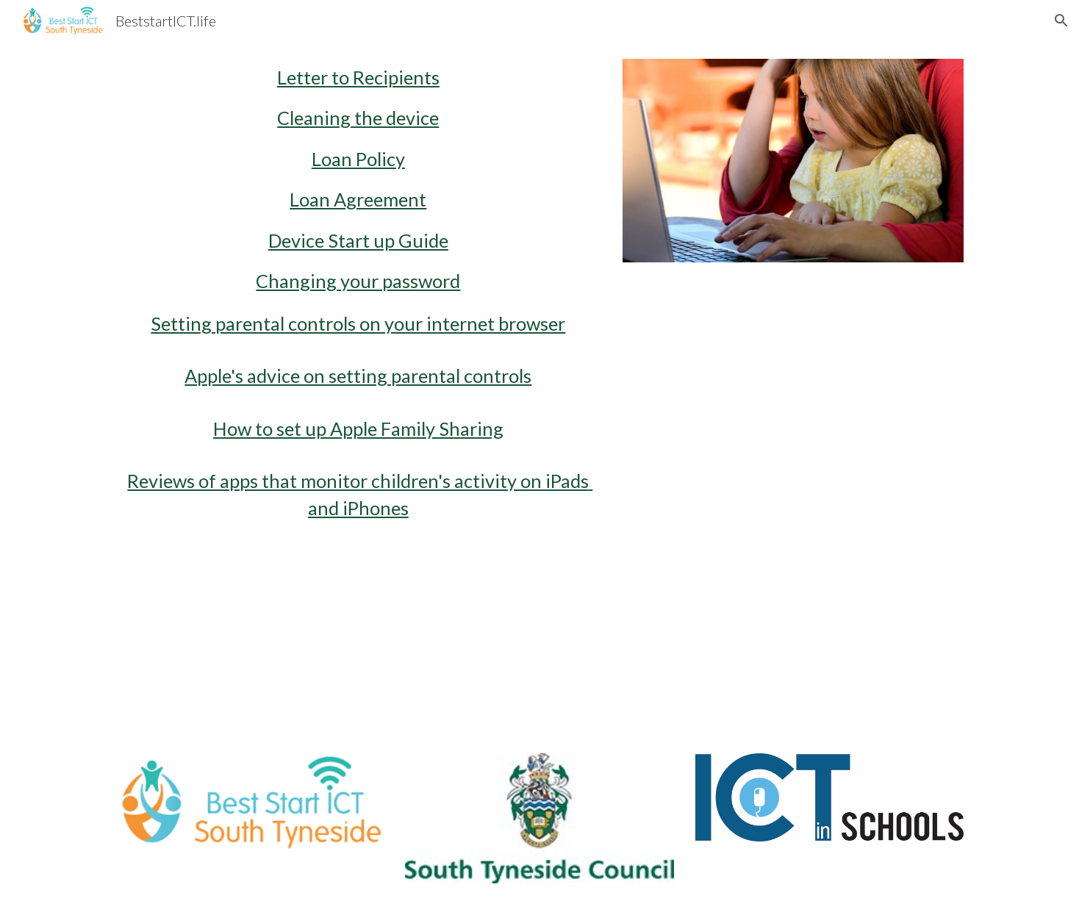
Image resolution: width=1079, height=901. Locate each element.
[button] (1061, 20)
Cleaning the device (358, 118)
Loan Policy (358, 159)
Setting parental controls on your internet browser (358, 323)
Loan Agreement (358, 199)
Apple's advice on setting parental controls (357, 376)
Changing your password (358, 281)
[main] (358, 388)
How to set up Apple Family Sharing (358, 428)
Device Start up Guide (358, 240)
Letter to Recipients (358, 77)
